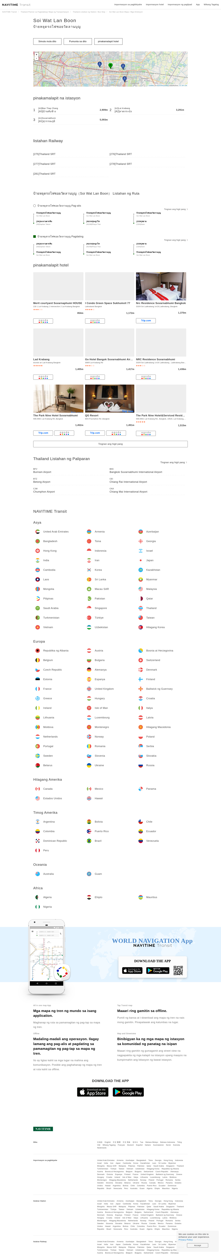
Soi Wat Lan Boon (54, 20)
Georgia (158, 1160)
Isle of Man (126, 1177)
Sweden (100, 1183)
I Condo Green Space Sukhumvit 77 (107, 303)
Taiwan (121, 1169)
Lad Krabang (41, 359)
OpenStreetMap (163, 85)
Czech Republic (161, 1172)
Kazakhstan (145, 1163)
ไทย (141, 1142)
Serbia (177, 1180)
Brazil (109, 1188)
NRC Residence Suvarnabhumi (155, 359)
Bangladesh (141, 1160)
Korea (135, 1163)
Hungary (100, 1177)
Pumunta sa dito (78, 41)
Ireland (117, 1177)
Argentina (117, 1186)
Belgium (129, 1172)
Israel (99, 1163)
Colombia (141, 1186)
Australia (133, 1188)
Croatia (109, 1177)
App (198, 4)
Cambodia (127, 1163)
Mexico (161, 1183)
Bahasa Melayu (152, 1142)
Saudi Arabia (158, 1166)
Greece (179, 1174)
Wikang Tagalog (109, 1145)
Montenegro (102, 1180)
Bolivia (125, 1186)
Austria (100, 1172)
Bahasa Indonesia (167, 1142)
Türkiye (113, 1169)
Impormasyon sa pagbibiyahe (128, 4)
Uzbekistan (139, 1169)
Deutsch (130, 1145)
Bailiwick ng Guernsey (165, 1174)
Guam (142, 1188)
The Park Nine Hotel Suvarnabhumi (55, 415)
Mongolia (101, 1166)
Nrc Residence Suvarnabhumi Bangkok (161, 303)
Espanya (118, 1174)
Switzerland (148, 1172)
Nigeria (175, 1188)
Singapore (170, 1166)
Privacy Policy (186, 1240)
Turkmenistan (102, 1169)
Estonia (110, 1174)
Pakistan (140, 1166)
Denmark (100, 1174)
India (106, 1163)
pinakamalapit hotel (108, 41)
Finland (127, 1174)
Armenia (120, 1160)
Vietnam (130, 1169)
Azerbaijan (130, 1160)
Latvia (164, 1177)
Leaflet (151, 85)
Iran (111, 1163)
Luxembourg (155, 1177)
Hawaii (108, 1186)
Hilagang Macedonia (117, 1180)
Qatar (149, 1166)
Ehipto (157, 1188)
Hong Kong (168, 1160)
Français (121, 1145)
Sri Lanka (162, 1163)
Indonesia (179, 1160)
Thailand (180, 1166)
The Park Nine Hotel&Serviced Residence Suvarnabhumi (172, 415)
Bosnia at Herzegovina (114, 1172)
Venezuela (117, 1188)
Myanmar (172, 1163)
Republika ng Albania (170, 1169)
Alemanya (174, 1172)
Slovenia (109, 1183)
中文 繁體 (117, 1142)
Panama (169, 1183)
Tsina (150, 1160)
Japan (118, 1163)
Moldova (173, 1177)
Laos (154, 1163)
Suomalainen (158, 1145)
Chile (133, 1186)
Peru (126, 1188)
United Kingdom (147, 1174)
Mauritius (166, 1188)
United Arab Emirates (105, 1160)
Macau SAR (112, 1166)
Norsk (168, 1145)
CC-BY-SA (183, 85)
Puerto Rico (151, 1186)
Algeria (150, 1188)
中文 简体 (126, 1142)
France (135, 1174)
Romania (169, 1180)
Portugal (159, 1180)
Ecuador (162, 1186)
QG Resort (92, 415)
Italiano (148, 1145)
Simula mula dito (47, 41)
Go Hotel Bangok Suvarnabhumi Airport (110, 359)
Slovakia (118, 1183)
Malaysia (122, 1166)
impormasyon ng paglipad (180, 4)
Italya (136, 1177)
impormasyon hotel (155, 4)
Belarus (127, 1183)
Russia (144, 1183)
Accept (197, 1245)
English (108, 1142)
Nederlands (101, 1148)
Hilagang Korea (153, 1169)
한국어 (135, 1142)
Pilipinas (131, 1166)
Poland (151, 1180)
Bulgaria (138, 1172)
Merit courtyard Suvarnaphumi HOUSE (57, 303)
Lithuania (144, 1177)
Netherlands (133, 1180)
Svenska (176, 1145)
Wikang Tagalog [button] (211, 4)
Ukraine (136, 1183)
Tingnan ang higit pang (176, 209)
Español (139, 1145)
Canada (152, 1183)
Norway (143, 1180)
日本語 (99, 1142)
